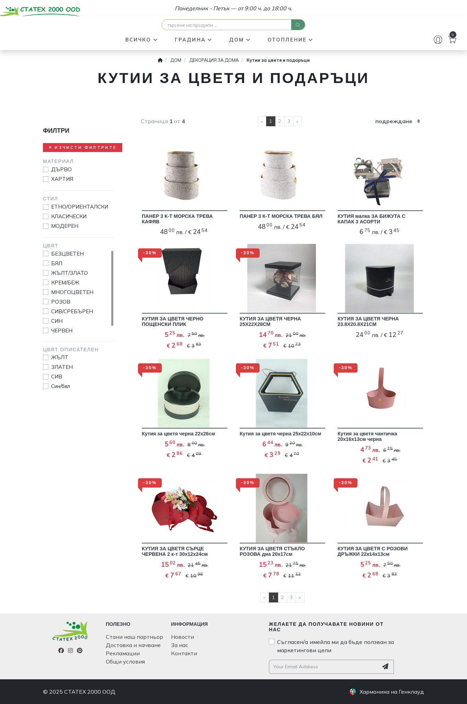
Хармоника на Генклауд (392, 691)
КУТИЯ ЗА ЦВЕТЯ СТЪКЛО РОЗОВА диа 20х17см (272, 551)
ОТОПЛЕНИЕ (290, 40)
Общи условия (125, 661)
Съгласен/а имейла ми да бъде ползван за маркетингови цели (335, 646)
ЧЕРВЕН (61, 330)
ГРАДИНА (194, 40)
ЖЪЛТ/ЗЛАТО (69, 273)
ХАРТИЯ (62, 179)
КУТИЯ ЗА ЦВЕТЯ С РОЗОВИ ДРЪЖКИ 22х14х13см (373, 551)
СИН (56, 321)
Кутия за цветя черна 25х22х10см (280, 433)
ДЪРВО (61, 169)
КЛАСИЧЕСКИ (69, 216)
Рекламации (123, 653)
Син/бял (60, 386)
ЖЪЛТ (59, 357)
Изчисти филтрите (82, 147)
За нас (179, 645)
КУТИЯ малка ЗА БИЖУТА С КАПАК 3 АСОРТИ (371, 218)
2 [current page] (279, 121)
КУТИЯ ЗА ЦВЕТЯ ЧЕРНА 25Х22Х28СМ (270, 321)
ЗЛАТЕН (62, 367)
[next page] (297, 121)
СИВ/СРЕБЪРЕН (72, 311)
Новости (182, 636)
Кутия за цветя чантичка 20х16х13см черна (367, 436)
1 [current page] (270, 121)
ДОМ (240, 40)
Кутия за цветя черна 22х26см (178, 433)
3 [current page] (289, 121)
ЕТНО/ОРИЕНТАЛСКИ (79, 206)
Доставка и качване (133, 645)
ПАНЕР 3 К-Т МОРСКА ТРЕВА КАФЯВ (177, 218)
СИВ (56, 376)
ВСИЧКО (141, 40)
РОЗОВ (60, 301)
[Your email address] (323, 667)
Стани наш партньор (134, 636)
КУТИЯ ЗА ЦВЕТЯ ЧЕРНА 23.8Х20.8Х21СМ (368, 321)
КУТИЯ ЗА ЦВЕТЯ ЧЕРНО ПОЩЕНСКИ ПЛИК (172, 321)
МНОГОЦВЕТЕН (72, 292)
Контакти (184, 653)
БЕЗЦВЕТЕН (67, 253)
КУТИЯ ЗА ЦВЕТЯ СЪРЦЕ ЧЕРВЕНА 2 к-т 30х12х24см (175, 551)
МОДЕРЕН (64, 226)
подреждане (393, 121)
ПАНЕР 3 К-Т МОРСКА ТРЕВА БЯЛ (281, 216)
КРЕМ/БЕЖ (65, 282)
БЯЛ (56, 263)
